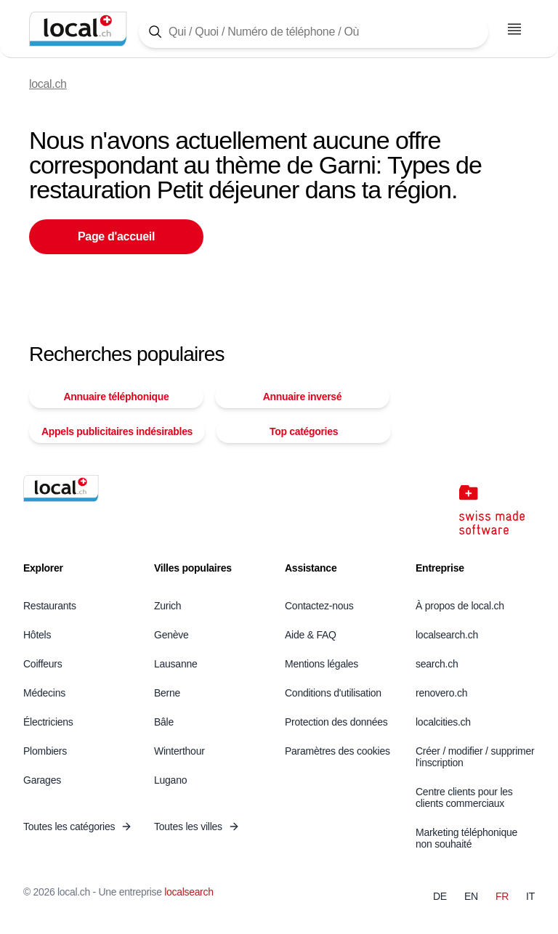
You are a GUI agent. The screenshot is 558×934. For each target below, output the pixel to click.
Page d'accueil (116, 236)
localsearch (188, 892)
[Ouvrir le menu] (514, 29)
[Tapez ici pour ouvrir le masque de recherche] (313, 31)
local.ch (48, 84)
